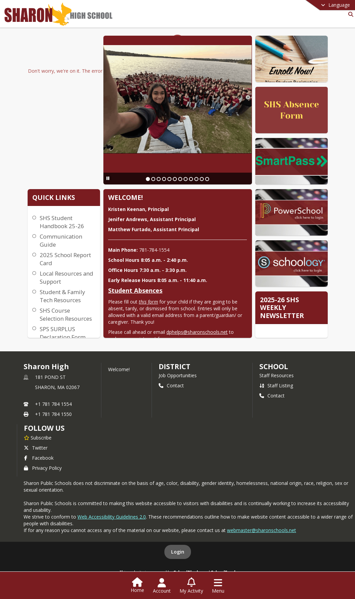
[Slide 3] (159, 179)
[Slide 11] (202, 179)
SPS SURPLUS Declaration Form (63, 333)
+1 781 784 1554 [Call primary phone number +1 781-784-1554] (53, 404)
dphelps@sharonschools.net (197, 332)
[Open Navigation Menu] (218, 585)
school (273, 366)
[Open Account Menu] (162, 585)
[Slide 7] (180, 179)
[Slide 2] (153, 179)
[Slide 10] (196, 179)
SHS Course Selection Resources (66, 314)
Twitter (35, 448)
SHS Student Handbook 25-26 (62, 222)
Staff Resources (276, 375)
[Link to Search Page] (349, 14)
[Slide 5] (169, 179)
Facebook (39, 458)
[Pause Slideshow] (107, 178)
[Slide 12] (207, 179)
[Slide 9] (191, 179)
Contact (171, 385)
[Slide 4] (164, 179)
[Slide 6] (175, 179)
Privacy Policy (43, 468)
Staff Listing (276, 385)
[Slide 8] (186, 179)
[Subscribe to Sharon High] (38, 437)
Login (177, 552)
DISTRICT (174, 366)
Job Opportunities (178, 375)
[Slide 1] (148, 179)
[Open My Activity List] (191, 585)
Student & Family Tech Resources (62, 296)
